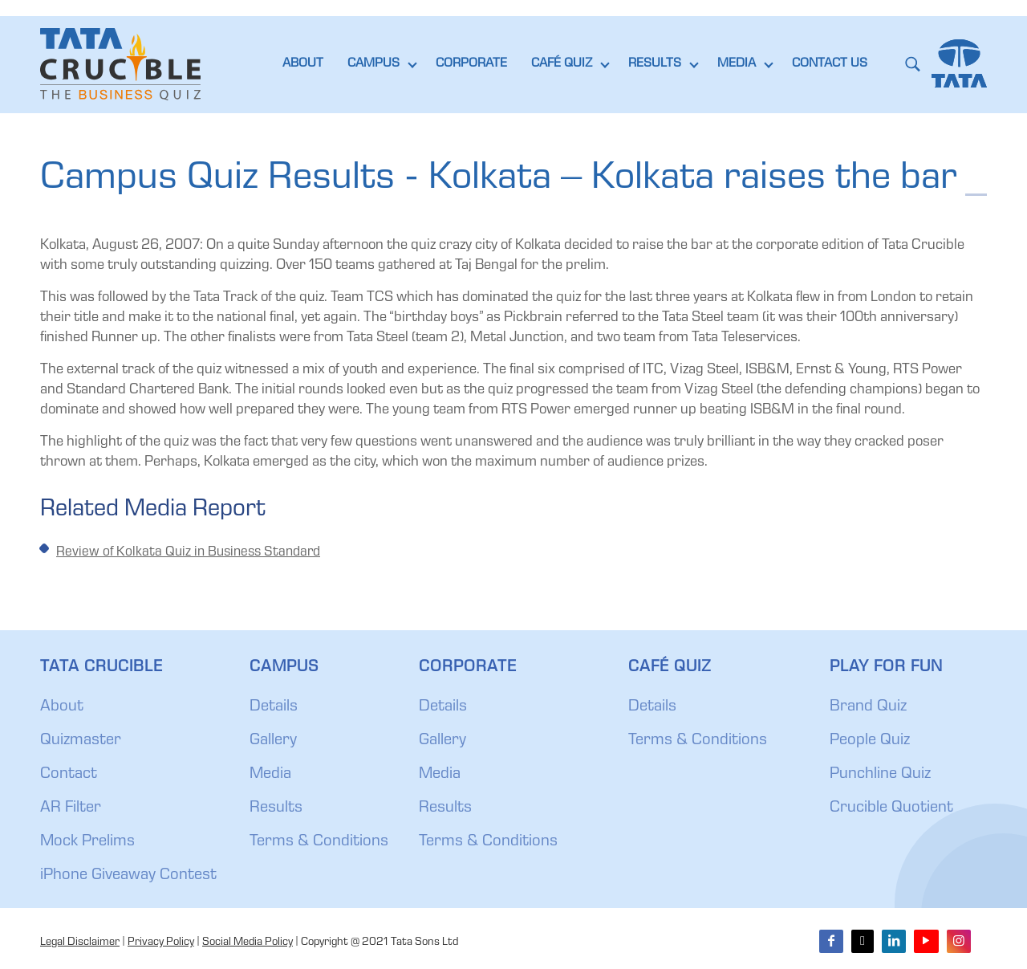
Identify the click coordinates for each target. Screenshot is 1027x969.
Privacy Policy (161, 942)
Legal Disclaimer (80, 942)
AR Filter (70, 808)
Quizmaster (80, 741)
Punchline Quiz (880, 775)
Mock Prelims (87, 842)
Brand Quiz (868, 707)
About (61, 707)
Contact (68, 775)
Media (270, 775)
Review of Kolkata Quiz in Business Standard (188, 553)
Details (274, 707)
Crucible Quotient (891, 808)
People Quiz (870, 741)
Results (276, 808)
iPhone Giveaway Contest (128, 876)
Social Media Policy (247, 942)
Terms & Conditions (319, 842)
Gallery (273, 741)
